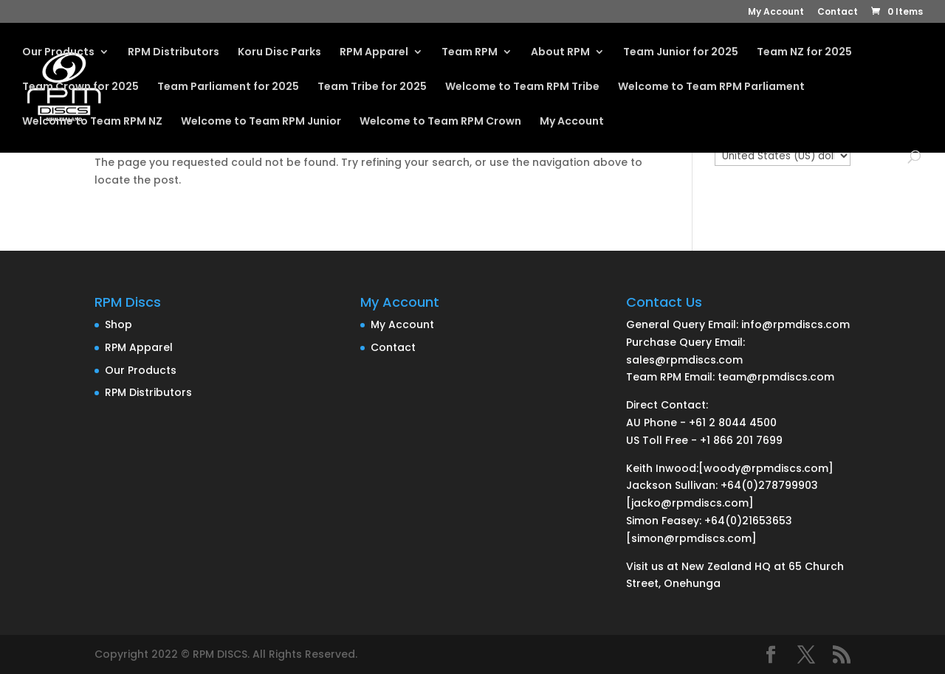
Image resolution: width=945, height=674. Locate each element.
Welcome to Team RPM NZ (92, 122)
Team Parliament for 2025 (228, 87)
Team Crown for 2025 (80, 87)
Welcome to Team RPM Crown (440, 122)
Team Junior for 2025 (680, 52)
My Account (776, 12)
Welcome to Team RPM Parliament (711, 87)
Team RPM (469, 52)
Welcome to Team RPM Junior (261, 122)
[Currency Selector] (782, 155)
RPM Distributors (173, 52)
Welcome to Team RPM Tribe (522, 87)
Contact (837, 12)
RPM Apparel (374, 52)
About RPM (560, 52)
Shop (118, 324)
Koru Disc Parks (279, 52)
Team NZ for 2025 (804, 52)
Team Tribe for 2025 (372, 87)
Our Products (58, 52)
